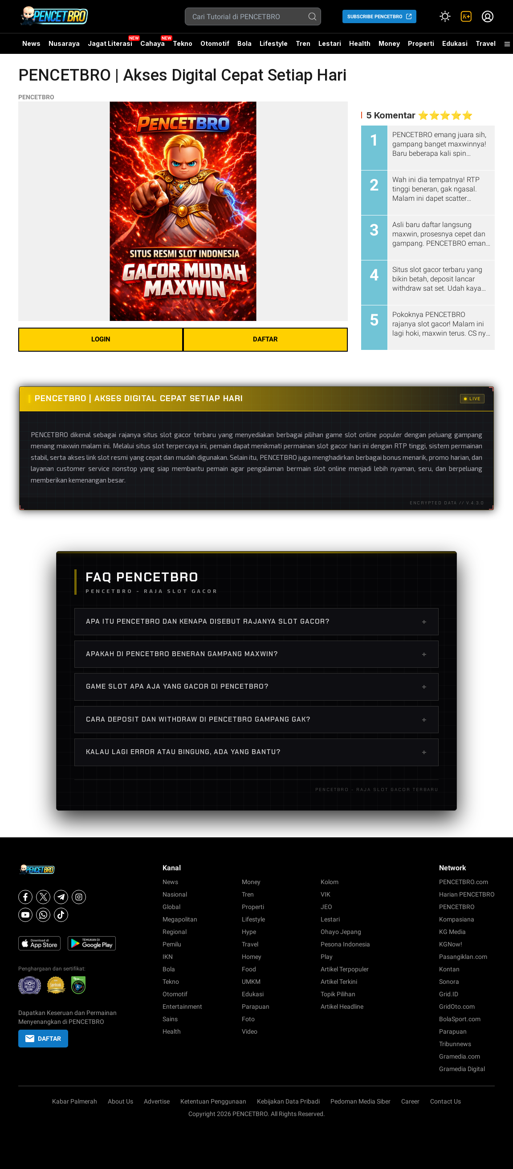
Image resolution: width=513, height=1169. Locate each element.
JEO (326, 906)
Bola (244, 43)
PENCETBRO (36, 97)
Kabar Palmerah (74, 1101)
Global (171, 906)
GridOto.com (457, 1006)
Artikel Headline (342, 1006)
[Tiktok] (61, 915)
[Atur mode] (445, 16)
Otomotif (214, 43)
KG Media (452, 931)
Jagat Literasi (110, 43)
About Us (120, 1101)
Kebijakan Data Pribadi (288, 1101)
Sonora (449, 981)
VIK (325, 894)
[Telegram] (61, 897)
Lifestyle (274, 43)
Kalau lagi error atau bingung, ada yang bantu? (256, 752)
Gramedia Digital (462, 1068)
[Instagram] (79, 897)
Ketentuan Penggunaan (213, 1101)
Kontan (449, 969)
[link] (466, 16)
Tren (303, 43)
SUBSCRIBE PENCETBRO (375, 17)
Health (359, 43)
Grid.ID (448, 994)
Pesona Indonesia (345, 944)
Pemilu (172, 944)
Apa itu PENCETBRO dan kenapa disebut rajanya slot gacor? (256, 621)
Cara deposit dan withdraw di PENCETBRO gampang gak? (256, 719)
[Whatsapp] (43, 915)
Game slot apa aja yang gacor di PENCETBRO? (256, 686)
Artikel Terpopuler (345, 969)
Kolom (329, 881)
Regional (175, 931)
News (31, 43)
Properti (421, 43)
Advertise (157, 1101)
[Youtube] (25, 915)
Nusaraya (64, 43)
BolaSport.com (459, 1019)
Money (389, 43)
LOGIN (100, 339)
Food (249, 969)
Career (410, 1101)
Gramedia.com (459, 1056)
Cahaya (152, 43)
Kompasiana (456, 919)
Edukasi (455, 43)
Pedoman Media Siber (360, 1101)
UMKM (251, 981)
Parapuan (255, 1006)
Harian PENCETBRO (467, 894)
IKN (168, 956)
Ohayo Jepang (341, 931)
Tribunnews (455, 1043)
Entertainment (182, 1006)
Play (327, 956)
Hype (249, 931)
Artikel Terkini (339, 981)
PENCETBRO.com (463, 881)
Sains (170, 1019)
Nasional (175, 894)
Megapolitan (180, 919)
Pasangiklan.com (463, 956)
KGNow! (450, 944)
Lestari (329, 47)
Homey (251, 956)
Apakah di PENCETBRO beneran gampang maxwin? (256, 654)
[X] (43, 897)
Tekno (182, 43)
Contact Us (445, 1101)
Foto (248, 1019)
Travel (486, 43)
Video (249, 1031)
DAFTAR (265, 339)
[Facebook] (25, 897)
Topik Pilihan (338, 994)
